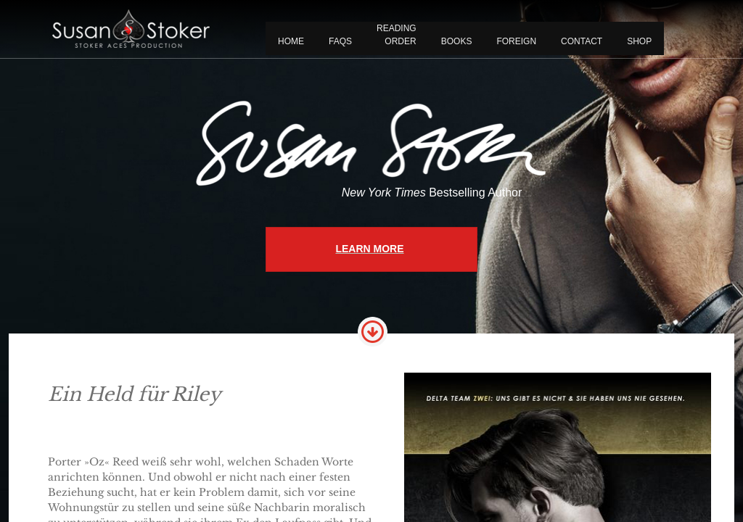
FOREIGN (516, 41)
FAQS (340, 41)
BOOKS (456, 41)
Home (291, 41)
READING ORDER (396, 34)
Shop (639, 41)
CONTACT (581, 41)
